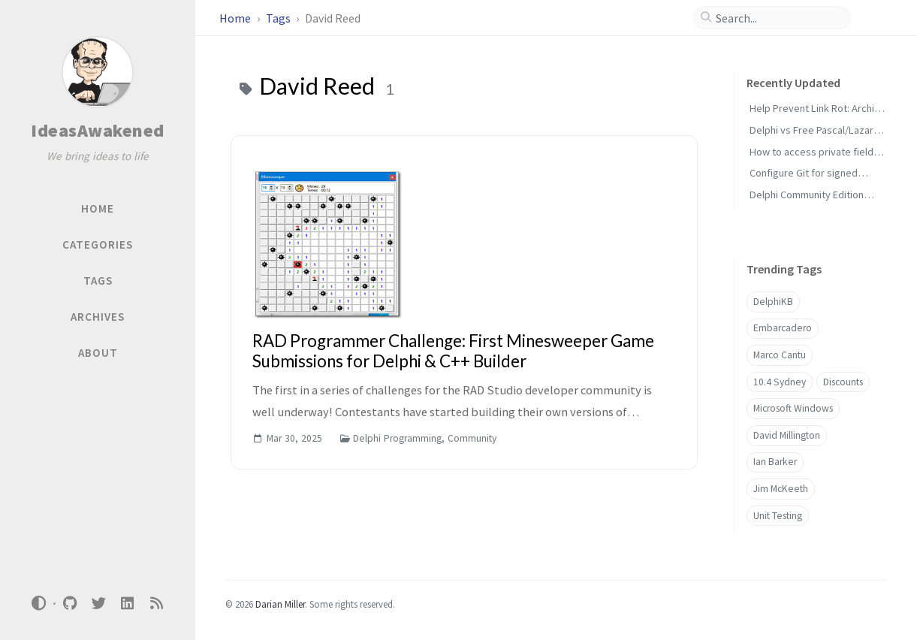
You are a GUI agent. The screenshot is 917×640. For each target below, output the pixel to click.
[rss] (156, 603)
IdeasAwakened (97, 130)
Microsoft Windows (793, 408)
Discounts (843, 382)
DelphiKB (773, 301)
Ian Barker (775, 461)
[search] (778, 18)
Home (236, 18)
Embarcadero (782, 328)
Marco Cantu (779, 355)
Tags (279, 18)
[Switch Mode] (39, 603)
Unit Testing (777, 515)
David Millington (786, 435)
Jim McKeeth (780, 488)
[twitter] (98, 603)
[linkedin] (127, 603)
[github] (70, 603)
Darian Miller (280, 604)
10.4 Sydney (779, 382)
